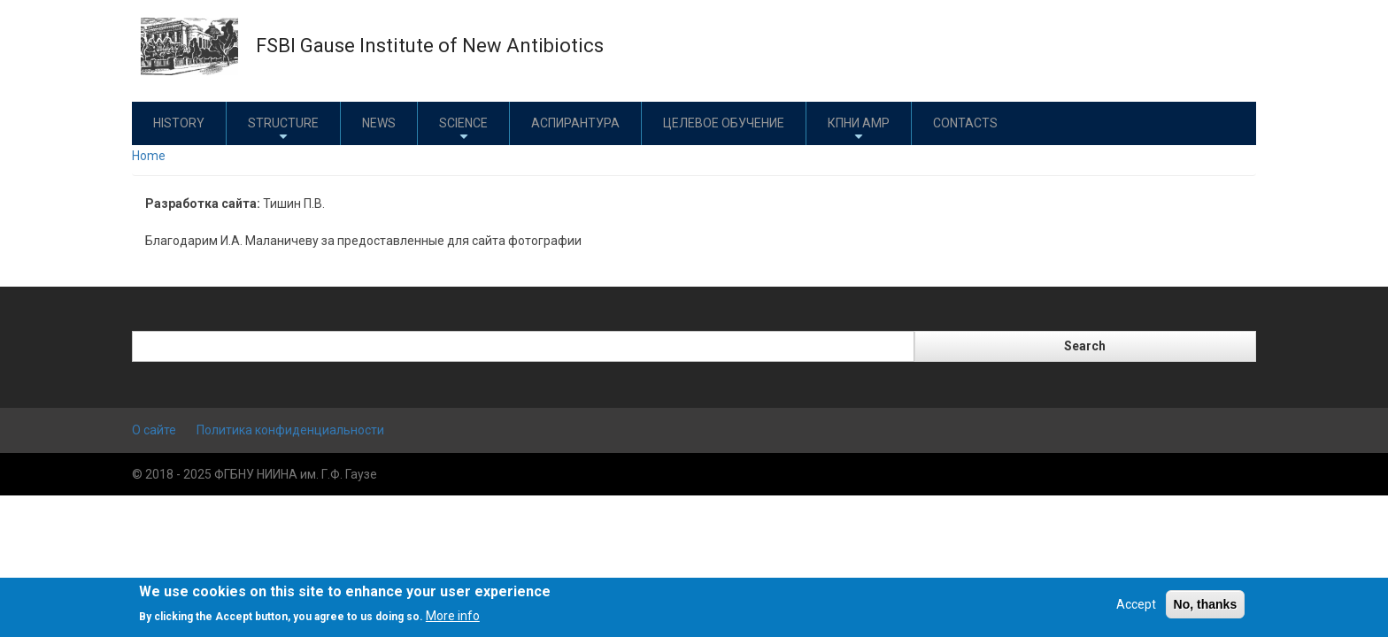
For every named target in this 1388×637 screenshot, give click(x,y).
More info (453, 616)
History (178, 123)
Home (149, 156)
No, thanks (1206, 604)
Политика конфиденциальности (290, 430)
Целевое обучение (723, 123)
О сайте (154, 430)
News (379, 123)
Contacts (965, 123)
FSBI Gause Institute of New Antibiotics (430, 46)
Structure (283, 129)
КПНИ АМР (859, 129)
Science (463, 129)
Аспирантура (575, 123)
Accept (1136, 604)
